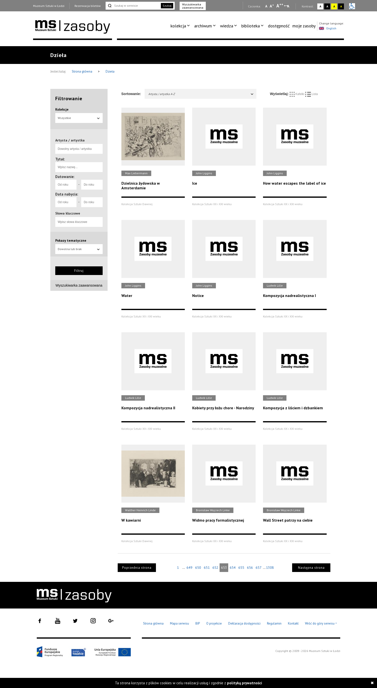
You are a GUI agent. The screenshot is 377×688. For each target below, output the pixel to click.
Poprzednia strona (136, 568)
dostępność (279, 26)
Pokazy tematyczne (70, 240)
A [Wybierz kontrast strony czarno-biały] (327, 6)
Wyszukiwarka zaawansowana (192, 5)
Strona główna (82, 71)
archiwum (203, 26)
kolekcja (178, 26)
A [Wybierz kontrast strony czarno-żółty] (341, 6)
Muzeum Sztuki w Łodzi (48, 6)
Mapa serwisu (179, 623)
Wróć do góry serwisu (321, 623)
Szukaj (167, 5)
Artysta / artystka (70, 140)
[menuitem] (180, 26)
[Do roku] (91, 185)
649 (189, 567)
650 (198, 567)
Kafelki (297, 94)
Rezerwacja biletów (88, 6)
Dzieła (110, 71)
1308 (270, 567)
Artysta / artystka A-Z (201, 94)
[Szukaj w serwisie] (133, 6)
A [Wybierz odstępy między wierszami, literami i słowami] (288, 6)
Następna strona (311, 568)
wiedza (226, 26)
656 (250, 567)
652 (215, 567)
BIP (197, 623)
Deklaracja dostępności (244, 623)
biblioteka (250, 26)
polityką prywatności (244, 683)
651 (207, 567)
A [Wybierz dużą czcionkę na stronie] (279, 6)
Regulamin (274, 623)
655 (241, 567)
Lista (311, 94)
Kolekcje (62, 109)
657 (259, 567)
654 (233, 567)
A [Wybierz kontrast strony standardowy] (320, 6)
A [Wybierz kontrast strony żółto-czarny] (334, 6)
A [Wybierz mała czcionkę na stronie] (266, 6)
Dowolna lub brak (79, 249)
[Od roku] (65, 185)
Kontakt (293, 623)
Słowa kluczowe (67, 213)
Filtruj (79, 271)
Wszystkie (79, 118)
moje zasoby (304, 26)
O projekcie (214, 623)
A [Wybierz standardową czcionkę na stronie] (272, 5)
